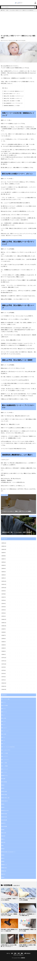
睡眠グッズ (5, 864)
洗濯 (3, 848)
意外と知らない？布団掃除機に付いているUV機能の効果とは (27, 915)
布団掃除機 (23, 40)
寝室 (3, 804)
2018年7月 (4, 635)
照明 (3, 855)
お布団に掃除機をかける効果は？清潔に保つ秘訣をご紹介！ (27, 945)
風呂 (3, 877)
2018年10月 (4, 625)
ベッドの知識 (5, 753)
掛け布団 (4, 832)
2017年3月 (4, 673)
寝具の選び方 (5, 800)
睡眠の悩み (5, 867)
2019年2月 (4, 613)
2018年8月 (4, 632)
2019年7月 (4, 597)
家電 (3, 785)
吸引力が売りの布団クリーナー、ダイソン (11, 93)
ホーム (8, 953)
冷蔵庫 (4, 778)
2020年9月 (4, 552)
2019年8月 (4, 593)
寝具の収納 (5, 791)
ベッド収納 (5, 762)
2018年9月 (4, 628)
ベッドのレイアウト (6, 750)
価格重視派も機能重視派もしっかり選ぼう (11, 105)
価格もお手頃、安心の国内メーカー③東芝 (11, 101)
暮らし (4, 839)
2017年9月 (4, 667)
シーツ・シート (6, 730)
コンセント (5, 727)
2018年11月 (4, 622)
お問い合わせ (27, 953)
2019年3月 (4, 609)
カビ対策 (4, 718)
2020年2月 (4, 574)
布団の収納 (5, 813)
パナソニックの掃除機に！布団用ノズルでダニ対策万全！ (9, 899)
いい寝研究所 (22, 957)
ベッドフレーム (6, 759)
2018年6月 (4, 638)
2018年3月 (4, 648)
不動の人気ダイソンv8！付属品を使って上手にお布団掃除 (27, 899)
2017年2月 (4, 676)
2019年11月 (4, 584)
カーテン (4, 708)
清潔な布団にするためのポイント (9, 851)
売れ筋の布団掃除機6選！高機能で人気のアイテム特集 (27, 930)
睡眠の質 (4, 870)
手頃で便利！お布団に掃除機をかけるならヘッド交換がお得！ (9, 930)
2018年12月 (4, 619)
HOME (3, 10)
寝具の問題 (5, 794)
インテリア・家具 (6, 699)
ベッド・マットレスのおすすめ (9, 746)
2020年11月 (4, 546)
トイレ (4, 740)
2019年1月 (4, 616)
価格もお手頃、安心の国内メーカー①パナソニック (12, 96)
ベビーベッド (5, 769)
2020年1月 (4, 578)
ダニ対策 (4, 734)
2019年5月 (4, 603)
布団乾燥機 (5, 820)
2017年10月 (4, 664)
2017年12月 (4, 657)
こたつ (4, 724)
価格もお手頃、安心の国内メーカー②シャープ (12, 98)
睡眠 (3, 861)
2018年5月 (4, 641)
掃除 (3, 829)
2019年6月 (4, 600)
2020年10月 (4, 549)
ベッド (4, 743)
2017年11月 (4, 660)
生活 (3, 858)
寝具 (7, 10)
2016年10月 (4, 689)
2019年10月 (4, 587)
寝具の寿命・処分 (6, 797)
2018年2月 (4, 651)
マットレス (5, 772)
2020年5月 (4, 565)
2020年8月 (4, 555)
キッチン (4, 721)
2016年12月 (4, 683)
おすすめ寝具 (5, 705)
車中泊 (4, 874)
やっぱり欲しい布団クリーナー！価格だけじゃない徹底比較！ (22, 10)
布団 (20, 40)
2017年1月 (4, 679)
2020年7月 (4, 558)
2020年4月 (4, 568)
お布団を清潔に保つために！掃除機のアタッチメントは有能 (9, 915)
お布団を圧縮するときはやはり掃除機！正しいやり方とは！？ (8, 945)
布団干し (4, 823)
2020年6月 (4, 562)
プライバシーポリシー (18, 955)
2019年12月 (4, 581)
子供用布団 (5, 781)
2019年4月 (4, 606)
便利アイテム (5, 775)
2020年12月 (4, 543)
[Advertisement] (18, 23)
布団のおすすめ (6, 810)
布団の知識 (5, 816)
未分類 (4, 842)
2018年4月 (4, 644)
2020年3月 (4, 571)
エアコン (4, 702)
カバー (4, 715)
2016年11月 (4, 686)
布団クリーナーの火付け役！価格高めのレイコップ (12, 91)
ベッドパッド (5, 756)
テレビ (4, 737)
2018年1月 (4, 654)
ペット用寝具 (5, 765)
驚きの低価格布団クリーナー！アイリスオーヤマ (12, 103)
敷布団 (4, 835)
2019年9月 (4, 590)
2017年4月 (4, 670)
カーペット (5, 711)
